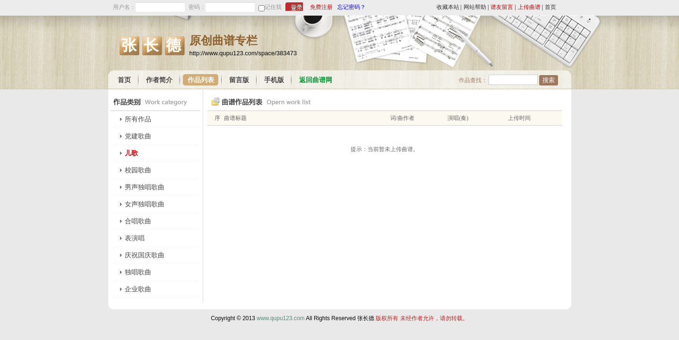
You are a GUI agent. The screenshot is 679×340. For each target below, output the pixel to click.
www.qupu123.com (280, 318)
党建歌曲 (138, 136)
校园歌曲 (138, 170)
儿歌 (131, 153)
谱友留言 (501, 7)
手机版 (274, 80)
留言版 (239, 80)
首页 (550, 7)
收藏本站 (448, 7)
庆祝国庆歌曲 (144, 255)
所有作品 (138, 119)
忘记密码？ (351, 7)
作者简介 (159, 80)
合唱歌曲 (138, 221)
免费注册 (321, 7)
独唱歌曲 (138, 272)
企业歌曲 (138, 289)
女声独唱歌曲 (144, 204)
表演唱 (135, 238)
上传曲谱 (529, 7)
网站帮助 (475, 7)
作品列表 (201, 80)
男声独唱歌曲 (144, 187)
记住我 (273, 7)
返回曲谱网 (315, 80)
